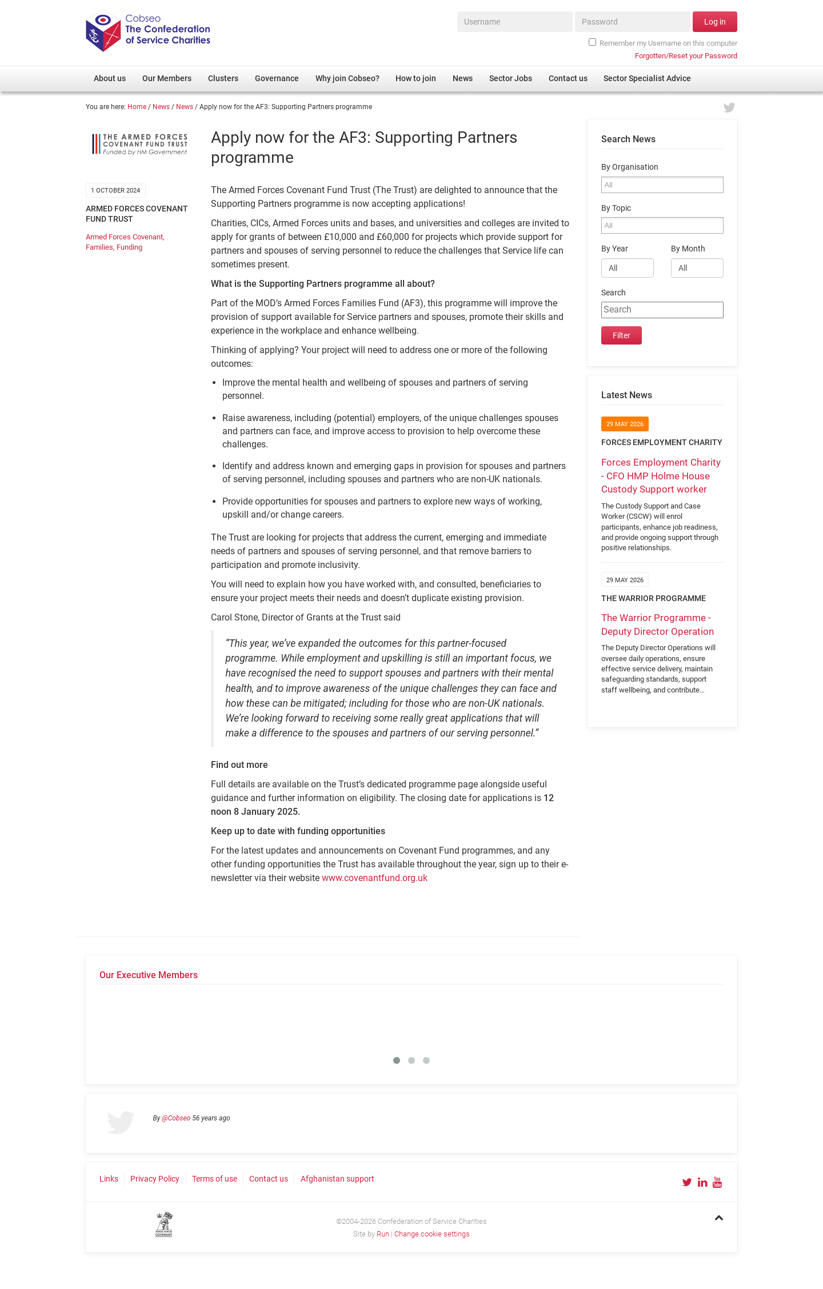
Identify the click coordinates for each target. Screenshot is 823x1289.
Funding (129, 247)
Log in (715, 21)
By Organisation (629, 167)
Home (136, 107)
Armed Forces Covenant (124, 237)
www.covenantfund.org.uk (375, 877)
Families (99, 247)
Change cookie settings (432, 1234)
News (161, 107)
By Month (688, 249)
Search (613, 293)
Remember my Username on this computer (663, 42)
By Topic (616, 208)
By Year (614, 249)
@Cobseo (176, 1118)
